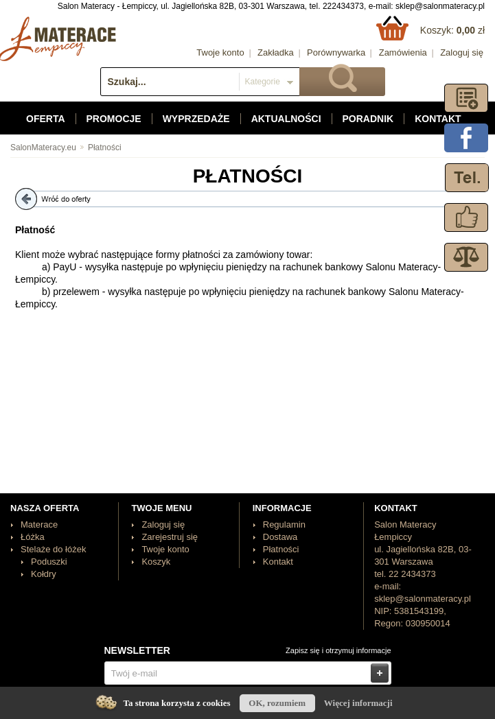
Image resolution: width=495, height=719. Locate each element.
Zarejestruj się (169, 537)
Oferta (45, 118)
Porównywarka (336, 52)
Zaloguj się (461, 52)
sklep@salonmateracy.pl (440, 6)
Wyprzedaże (196, 118)
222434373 (343, 6)
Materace (39, 524)
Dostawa (280, 537)
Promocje (114, 118)
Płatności (105, 147)
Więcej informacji (358, 703)
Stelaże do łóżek (53, 549)
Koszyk (155, 561)
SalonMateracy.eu (43, 147)
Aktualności (286, 118)
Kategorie (262, 81)
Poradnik (368, 118)
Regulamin (284, 524)
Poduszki (49, 561)
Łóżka (33, 537)
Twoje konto (220, 52)
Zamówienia (403, 52)
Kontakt (438, 118)
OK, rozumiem (277, 703)
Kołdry (43, 574)
